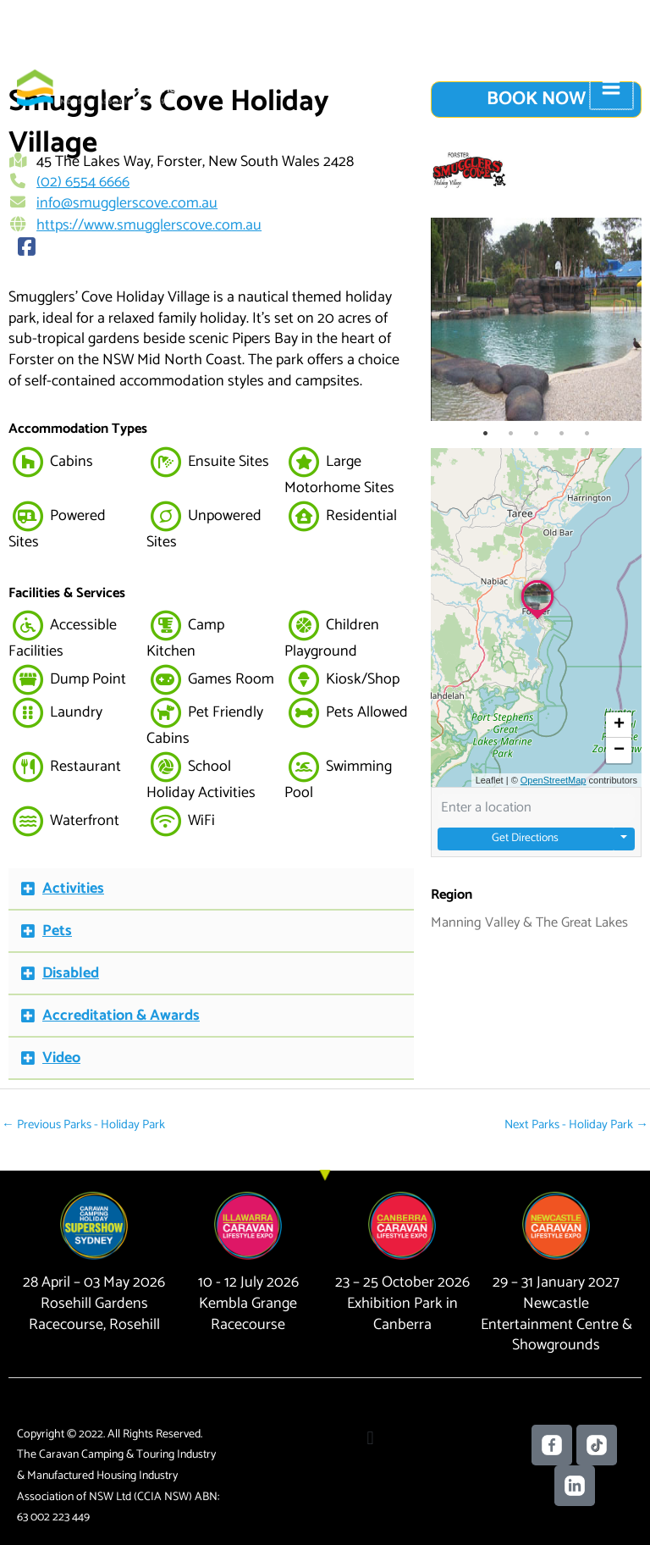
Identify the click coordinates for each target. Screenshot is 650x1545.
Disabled (70, 971)
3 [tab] (536, 433)
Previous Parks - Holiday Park (77, 1121)
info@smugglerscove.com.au (127, 203)
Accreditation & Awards (121, 1014)
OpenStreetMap (554, 780)
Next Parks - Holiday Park (581, 1121)
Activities (73, 887)
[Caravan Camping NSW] (67, 85)
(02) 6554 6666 (82, 182)
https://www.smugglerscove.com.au (149, 223)
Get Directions (525, 838)
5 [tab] (587, 433)
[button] (211, 888)
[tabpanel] (536, 319)
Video (61, 1056)
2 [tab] (511, 433)
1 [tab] (485, 433)
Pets (57, 929)
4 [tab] (562, 433)
